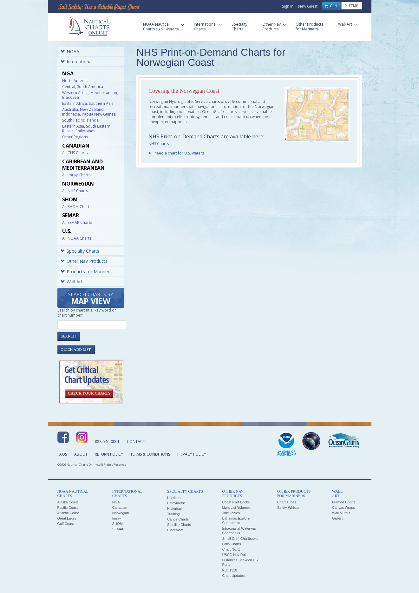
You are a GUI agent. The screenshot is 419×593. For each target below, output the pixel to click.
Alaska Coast (67, 502)
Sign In (287, 6)
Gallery (337, 518)
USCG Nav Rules (235, 555)
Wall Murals (341, 513)
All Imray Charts (76, 175)
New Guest (308, 6)
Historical (174, 508)
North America (75, 80)
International (77, 62)
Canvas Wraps (343, 507)
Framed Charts (343, 502)
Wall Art (71, 282)
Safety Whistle (288, 507)
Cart (331, 6)
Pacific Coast (67, 507)
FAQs (62, 454)
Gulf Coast (65, 524)
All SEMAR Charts (77, 222)
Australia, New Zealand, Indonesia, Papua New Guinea (89, 112)
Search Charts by (90, 298)
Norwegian (120, 513)
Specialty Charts (80, 251)
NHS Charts (158, 143)
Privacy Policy (191, 454)
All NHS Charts (75, 190)
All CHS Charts (75, 152)
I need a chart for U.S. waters (178, 153)
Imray (116, 518)
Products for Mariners (86, 271)
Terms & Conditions (150, 454)
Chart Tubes (286, 502)
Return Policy (109, 454)
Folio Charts (231, 544)
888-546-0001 (107, 441)
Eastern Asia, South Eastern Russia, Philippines (86, 128)
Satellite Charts (179, 525)
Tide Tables (231, 513)
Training (173, 514)
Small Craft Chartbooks (240, 538)
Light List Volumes (236, 507)
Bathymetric (176, 503)
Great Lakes (66, 518)
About (81, 454)
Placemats (175, 530)
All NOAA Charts (76, 238)
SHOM (117, 524)
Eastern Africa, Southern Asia (88, 103)
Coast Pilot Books (236, 502)
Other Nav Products (84, 261)
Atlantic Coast (68, 513)
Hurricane (174, 498)
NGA (116, 502)
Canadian (119, 507)
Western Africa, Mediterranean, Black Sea (90, 95)
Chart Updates (233, 575)
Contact (136, 441)
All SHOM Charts (76, 206)
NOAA (70, 51)
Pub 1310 (229, 570)
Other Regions (75, 137)
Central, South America (82, 86)
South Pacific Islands (80, 120)
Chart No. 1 (231, 549)
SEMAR (118, 529)
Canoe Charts (178, 519)
